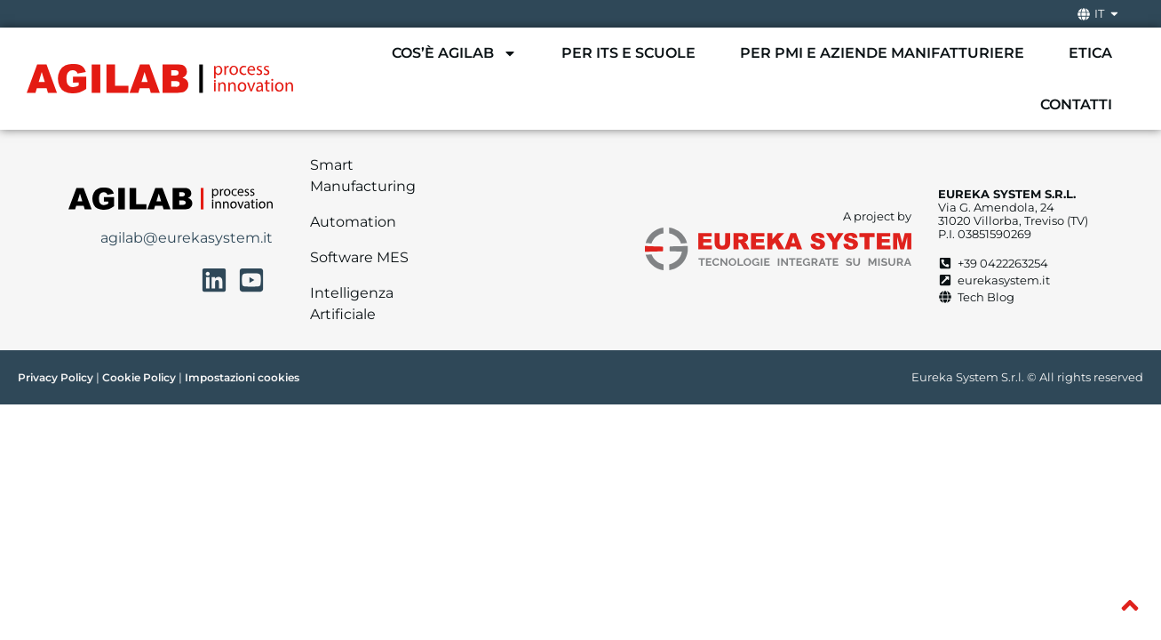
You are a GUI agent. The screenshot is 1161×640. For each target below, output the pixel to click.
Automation (353, 221)
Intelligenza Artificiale (352, 303)
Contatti (1076, 104)
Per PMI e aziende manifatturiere (882, 52)
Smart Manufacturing (363, 175)
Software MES (359, 257)
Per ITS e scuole (628, 52)
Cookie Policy (139, 377)
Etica (1090, 52)
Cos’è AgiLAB (454, 53)
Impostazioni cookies (242, 377)
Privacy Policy (55, 377)
